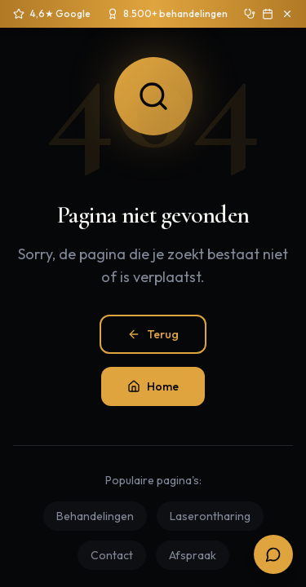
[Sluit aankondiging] (287, 14)
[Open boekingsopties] (273, 554)
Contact (112, 555)
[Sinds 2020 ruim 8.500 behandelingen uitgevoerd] (167, 13)
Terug (153, 334)
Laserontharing (210, 516)
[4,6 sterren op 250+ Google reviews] (52, 13)
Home (153, 386)
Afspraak (192, 555)
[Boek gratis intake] (267, 14)
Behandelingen (95, 516)
